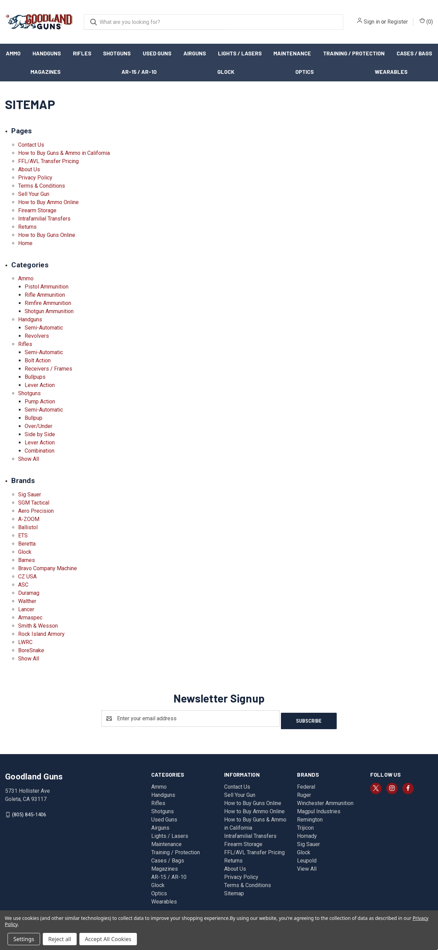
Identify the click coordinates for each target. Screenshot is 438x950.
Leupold (307, 858)
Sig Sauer (29, 494)
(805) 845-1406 (29, 812)
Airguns (194, 53)
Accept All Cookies (108, 939)
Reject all (59, 939)
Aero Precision (36, 511)
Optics (304, 71)
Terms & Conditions (41, 186)
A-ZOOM (28, 519)
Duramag (28, 593)
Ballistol (28, 527)
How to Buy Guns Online (46, 235)
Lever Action (40, 385)
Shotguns (117, 53)
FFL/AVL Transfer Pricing (48, 161)
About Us (29, 169)
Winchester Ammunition (325, 801)
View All (307, 866)
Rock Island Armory (41, 634)
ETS (23, 535)
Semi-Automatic (44, 327)
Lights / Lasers (240, 53)
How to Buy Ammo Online (48, 202)
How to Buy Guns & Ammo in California (64, 153)
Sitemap (234, 891)
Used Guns (157, 53)
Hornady (307, 833)
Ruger (304, 792)
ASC (23, 584)
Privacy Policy (35, 177)
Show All (28, 459)
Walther (27, 601)
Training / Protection (354, 53)
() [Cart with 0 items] (426, 21)
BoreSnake (31, 650)
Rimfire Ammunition (48, 303)
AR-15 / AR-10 (139, 71)
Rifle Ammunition (45, 295)
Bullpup (33, 418)
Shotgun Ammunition (49, 311)
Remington (310, 817)
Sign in (372, 21)
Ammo (13, 53)
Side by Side (40, 434)
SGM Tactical (33, 502)
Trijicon (305, 825)
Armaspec (30, 617)
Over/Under (38, 426)
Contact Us (31, 145)
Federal (306, 784)
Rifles (82, 53)
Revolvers (37, 336)
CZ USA (27, 576)
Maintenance (292, 53)
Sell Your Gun (33, 194)
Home (25, 243)
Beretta (27, 543)
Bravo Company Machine (47, 568)
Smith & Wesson (38, 626)
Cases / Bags (167, 858)
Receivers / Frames (48, 368)
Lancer (26, 609)
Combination (39, 450)
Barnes (26, 560)
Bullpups (35, 377)
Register (397, 21)
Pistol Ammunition (46, 286)
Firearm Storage (37, 210)
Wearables (391, 71)
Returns (27, 227)
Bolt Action (38, 360)
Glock (225, 71)
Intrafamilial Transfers (44, 218)
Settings (23, 939)
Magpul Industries (318, 809)
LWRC (25, 642)
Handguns (47, 53)
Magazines (45, 71)
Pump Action (40, 401)
